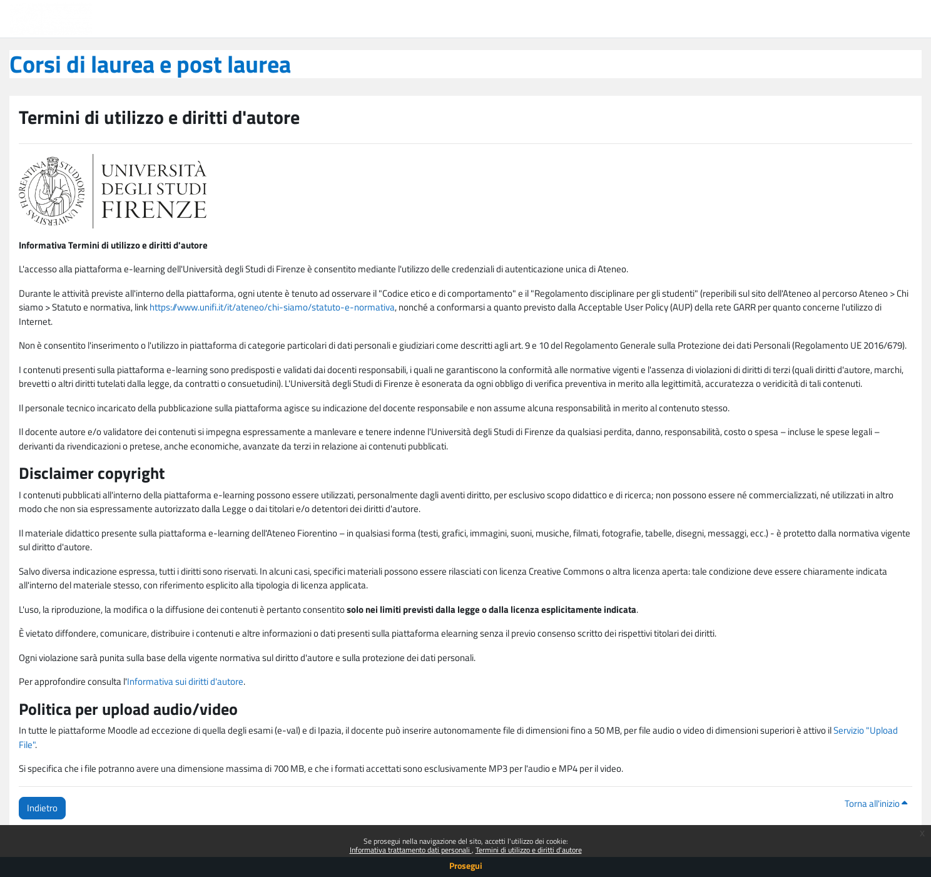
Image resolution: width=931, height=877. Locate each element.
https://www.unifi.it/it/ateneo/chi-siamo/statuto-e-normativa (272, 307)
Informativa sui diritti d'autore (185, 681)
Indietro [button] (42, 808)
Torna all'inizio (876, 803)
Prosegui (465, 865)
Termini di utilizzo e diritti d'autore (529, 850)
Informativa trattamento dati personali (411, 850)
